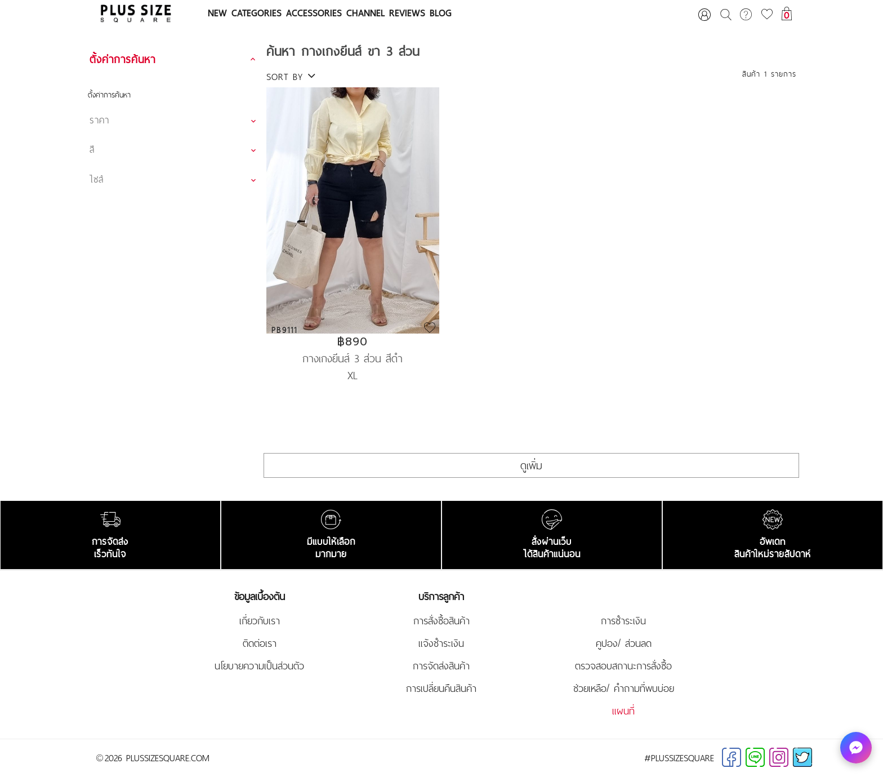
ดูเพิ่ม (531, 465)
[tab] (174, 59)
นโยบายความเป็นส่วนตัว (259, 666)
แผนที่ (623, 711)
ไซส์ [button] (97, 179)
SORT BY (291, 77)
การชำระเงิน (623, 620)
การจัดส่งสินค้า (441, 666)
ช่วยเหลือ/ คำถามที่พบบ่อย (623, 688)
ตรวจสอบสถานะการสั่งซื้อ (623, 666)
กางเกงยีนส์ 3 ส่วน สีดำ (352, 357)
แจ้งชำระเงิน (441, 643)
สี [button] (92, 149)
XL (352, 375)
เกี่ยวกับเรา (259, 620)
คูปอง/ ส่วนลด (624, 643)
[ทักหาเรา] (856, 747)
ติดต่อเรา (260, 643)
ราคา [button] (99, 120)
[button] (174, 59)
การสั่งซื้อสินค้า (441, 620)
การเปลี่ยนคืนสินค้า (441, 688)
